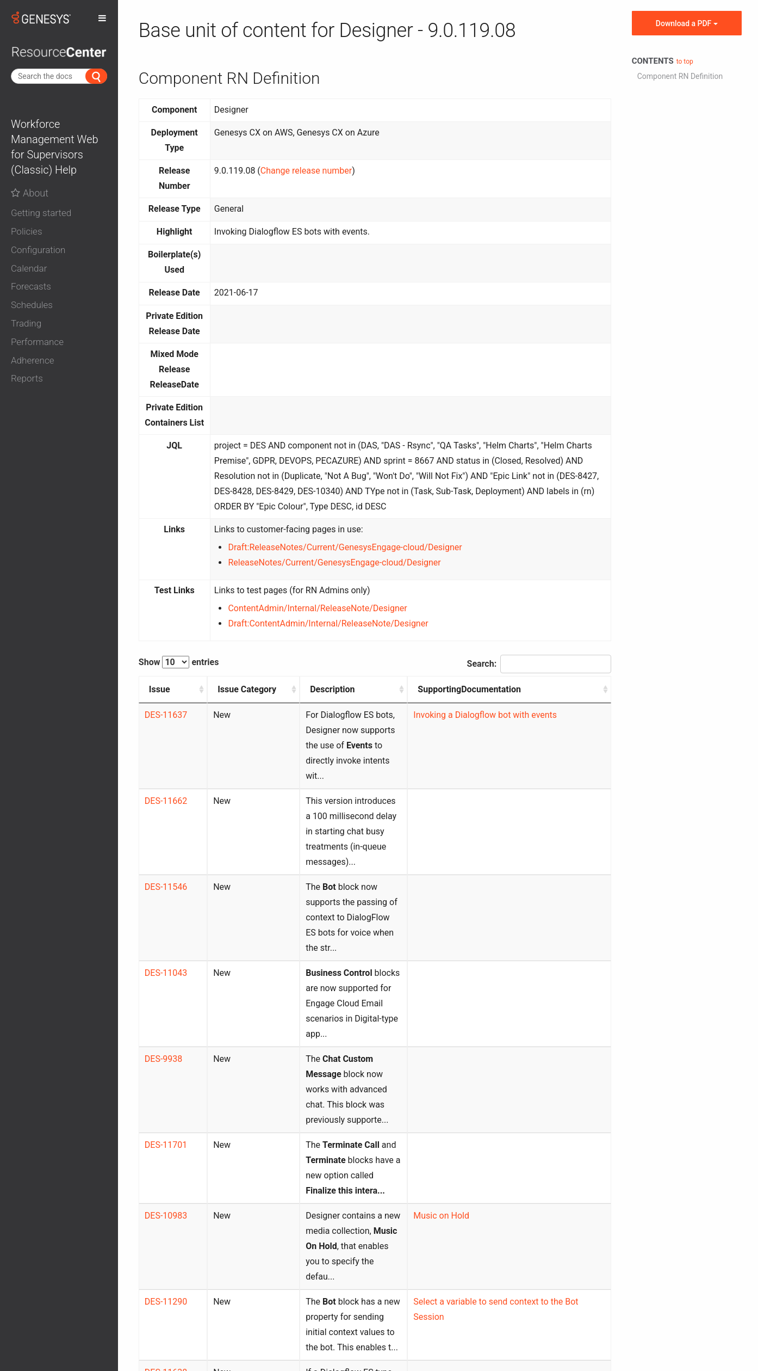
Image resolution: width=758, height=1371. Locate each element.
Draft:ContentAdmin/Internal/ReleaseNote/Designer (328, 623)
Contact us (357, 1294)
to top (684, 61)
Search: (539, 664)
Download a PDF (687, 23)
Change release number (306, 170)
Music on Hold (487, 1033)
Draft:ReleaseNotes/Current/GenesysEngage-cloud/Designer (345, 547)
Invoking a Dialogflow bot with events (531, 730)
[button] (59, 213)
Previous (474, 1236)
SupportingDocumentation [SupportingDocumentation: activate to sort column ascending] (515, 689)
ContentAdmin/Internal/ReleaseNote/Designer (317, 608)
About (29, 193)
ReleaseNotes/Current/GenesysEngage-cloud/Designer (334, 562)
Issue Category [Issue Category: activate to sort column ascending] (213, 697)
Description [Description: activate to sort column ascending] (283, 689)
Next (593, 1236)
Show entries (179, 662)
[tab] (59, 210)
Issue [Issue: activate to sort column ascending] (159, 689)
